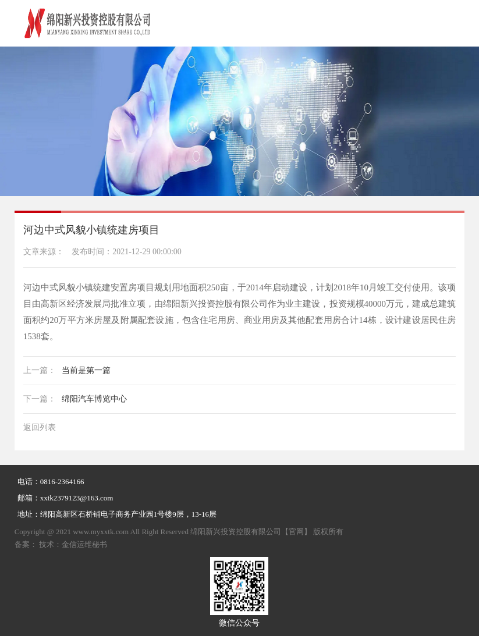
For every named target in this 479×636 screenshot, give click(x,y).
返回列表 (39, 427)
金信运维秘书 (84, 544)
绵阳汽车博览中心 (75, 399)
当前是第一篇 (67, 370)
